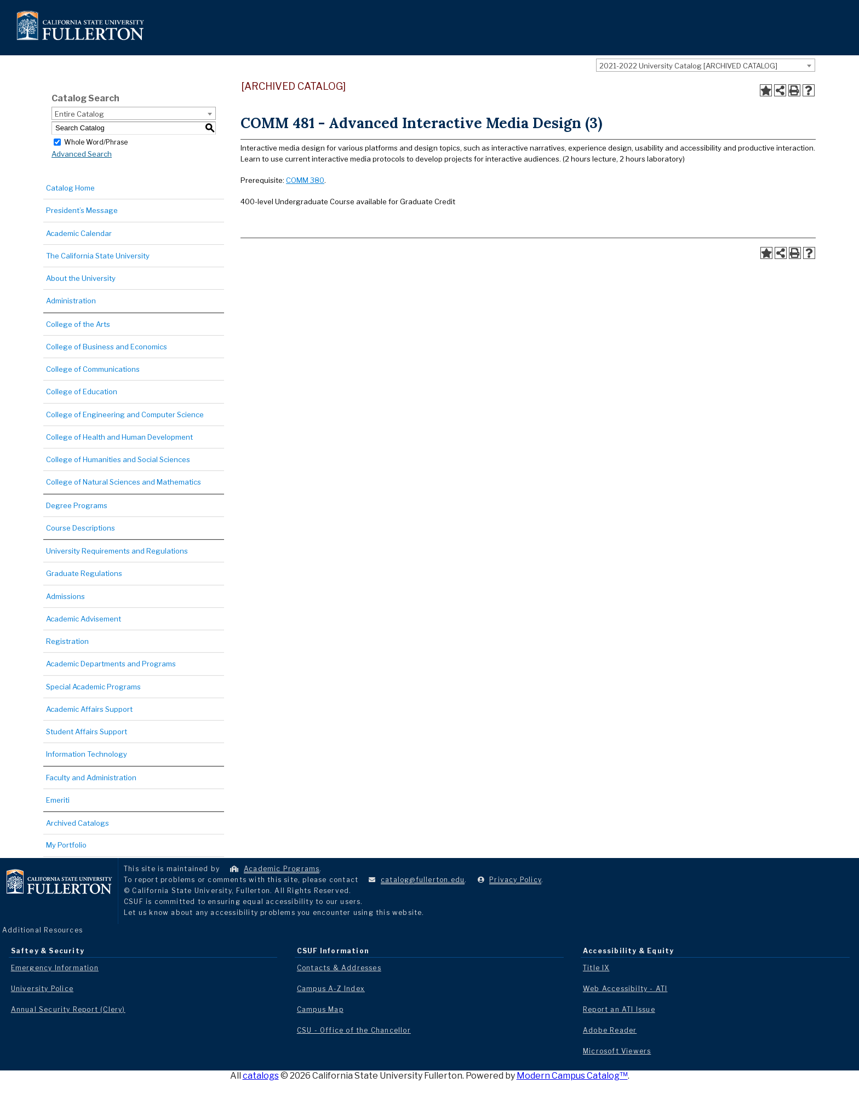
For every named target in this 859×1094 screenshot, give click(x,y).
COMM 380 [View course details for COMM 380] (305, 180)
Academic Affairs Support (89, 709)
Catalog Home (70, 187)
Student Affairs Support (86, 731)
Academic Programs (281, 869)
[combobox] (705, 65)
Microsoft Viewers (617, 1051)
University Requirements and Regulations (117, 550)
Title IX (596, 968)
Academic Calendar (79, 233)
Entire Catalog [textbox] (79, 114)
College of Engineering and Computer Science (125, 414)
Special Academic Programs (93, 686)
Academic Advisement (83, 618)
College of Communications (93, 369)
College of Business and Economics (106, 346)
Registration (67, 641)
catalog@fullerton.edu (423, 880)
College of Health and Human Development (119, 437)
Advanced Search (81, 153)
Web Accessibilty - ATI (625, 988)
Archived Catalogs (77, 823)
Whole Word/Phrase (96, 141)
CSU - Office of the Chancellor (354, 1030)
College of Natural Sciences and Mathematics (123, 481)
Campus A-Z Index (331, 988)
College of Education (81, 391)
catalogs (261, 1075)
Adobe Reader (610, 1030)
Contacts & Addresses (339, 968)
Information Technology (86, 754)
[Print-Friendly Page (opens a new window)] (794, 90)
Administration (71, 300)
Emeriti (58, 800)
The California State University (98, 255)
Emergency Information (55, 968)
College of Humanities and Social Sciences (118, 459)
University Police (42, 988)
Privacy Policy (515, 880)
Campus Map (320, 1009)
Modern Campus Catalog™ (572, 1075)
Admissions (65, 596)
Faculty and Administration (91, 777)
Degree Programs (76, 505)
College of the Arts (78, 324)
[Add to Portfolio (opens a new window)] (766, 90)
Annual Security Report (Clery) (68, 1009)
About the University (81, 278)
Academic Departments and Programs (111, 663)
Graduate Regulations (84, 573)
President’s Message (82, 210)
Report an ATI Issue (619, 1009)
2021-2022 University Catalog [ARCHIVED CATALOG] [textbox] (688, 65)
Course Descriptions (80, 527)
